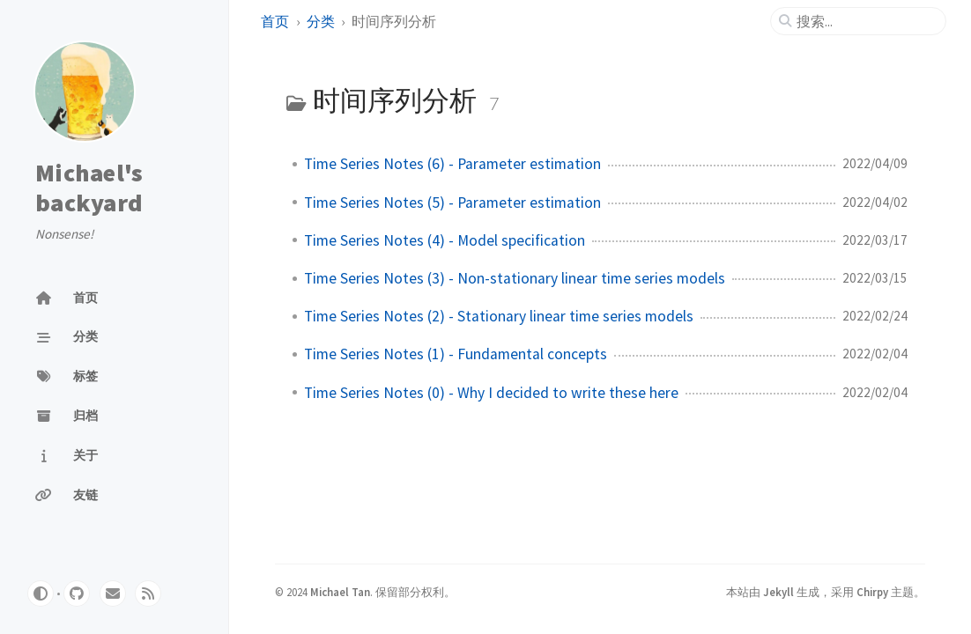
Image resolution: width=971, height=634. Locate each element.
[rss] (148, 593)
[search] (865, 21)
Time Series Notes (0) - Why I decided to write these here (491, 392)
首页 (275, 21)
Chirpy (872, 592)
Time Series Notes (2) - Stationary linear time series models (498, 316)
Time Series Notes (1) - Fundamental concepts (455, 354)
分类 (321, 21)
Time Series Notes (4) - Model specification (444, 240)
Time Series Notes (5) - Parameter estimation (452, 202)
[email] (112, 593)
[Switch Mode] (40, 593)
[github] (76, 593)
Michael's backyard (89, 187)
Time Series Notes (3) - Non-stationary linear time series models (514, 278)
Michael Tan (340, 592)
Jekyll (778, 592)
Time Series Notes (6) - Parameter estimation (452, 163)
